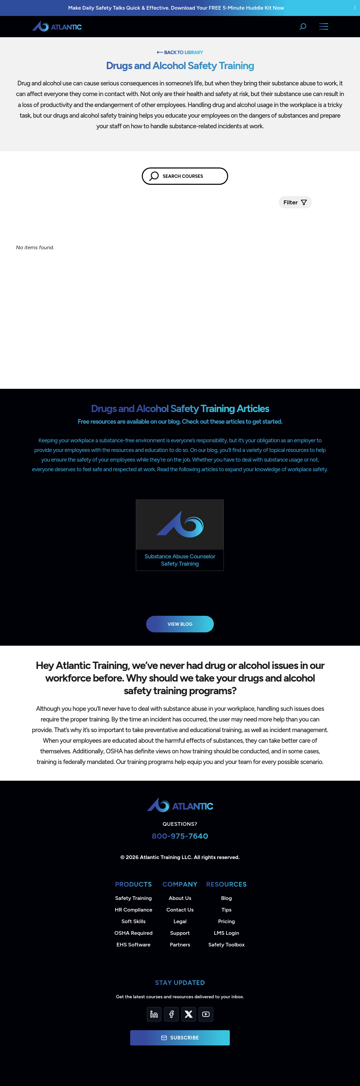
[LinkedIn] (154, 1014)
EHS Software (133, 944)
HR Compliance (133, 910)
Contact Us (180, 910)
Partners (180, 944)
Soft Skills (133, 921)
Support (180, 933)
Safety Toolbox (226, 944)
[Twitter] (188, 1014)
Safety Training (133, 898)
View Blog (180, 624)
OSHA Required (134, 933)
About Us (180, 898)
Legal (180, 921)
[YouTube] (206, 1014)
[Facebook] (171, 1014)
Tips (226, 910)
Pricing (226, 921)
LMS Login (226, 933)
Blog (226, 898)
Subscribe (180, 1038)
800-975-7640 (180, 836)
